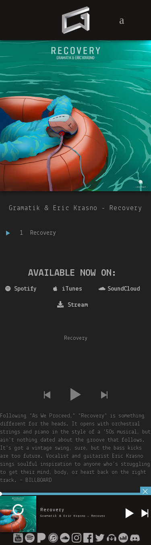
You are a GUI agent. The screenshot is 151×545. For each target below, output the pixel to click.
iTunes (67, 289)
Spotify (21, 289)
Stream (72, 304)
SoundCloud (119, 289)
